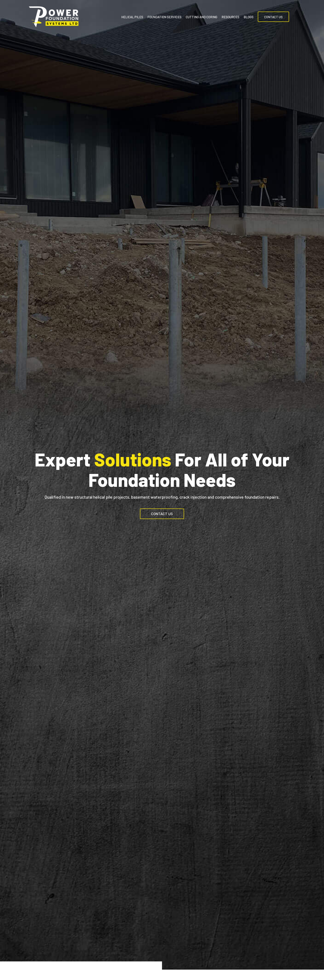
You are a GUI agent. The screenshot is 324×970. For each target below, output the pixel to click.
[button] (162, 513)
